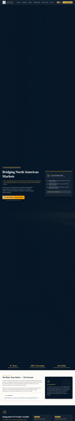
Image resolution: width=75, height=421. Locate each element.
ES (60, 2)
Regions (30, 2)
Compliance (24, 2)
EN (58, 2)
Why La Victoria (45, 2)
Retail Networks (37, 2)
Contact (51, 2)
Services (18, 2)
